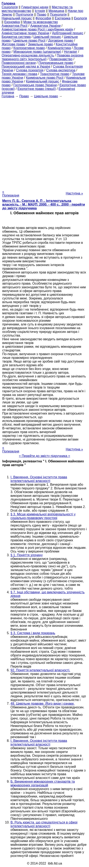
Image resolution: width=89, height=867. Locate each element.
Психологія (58, 14)
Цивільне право (46, 96)
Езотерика (63, 18)
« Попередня (10, 193)
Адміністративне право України (25, 33)
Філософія (43, 18)
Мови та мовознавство (40, 22)
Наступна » (74, 193)
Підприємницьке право (56, 63)
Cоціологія (10, 7)
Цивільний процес (47, 37)
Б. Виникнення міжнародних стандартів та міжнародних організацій (43, 783)
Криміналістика (59, 48)
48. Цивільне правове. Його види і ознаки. (43, 703)
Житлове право (13, 44)
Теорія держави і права (19, 74)
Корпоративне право (29, 48)
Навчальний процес (17, 18)
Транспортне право (54, 74)
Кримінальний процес (42, 81)
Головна (8, 96)
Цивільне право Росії (29, 40)
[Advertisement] (44, 142)
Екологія (80, 18)
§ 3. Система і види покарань (33, 633)
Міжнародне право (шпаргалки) (37, 51)
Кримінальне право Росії (44, 77)
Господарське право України (35, 85)
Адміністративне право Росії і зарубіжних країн (37, 29)
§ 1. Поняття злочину (27, 555)
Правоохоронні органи (19, 63)
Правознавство (61, 59)
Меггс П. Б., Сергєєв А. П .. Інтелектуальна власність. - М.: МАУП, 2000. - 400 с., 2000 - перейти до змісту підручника (43, 204)
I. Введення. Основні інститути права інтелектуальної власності (39, 479)
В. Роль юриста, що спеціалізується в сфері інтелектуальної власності (44, 824)
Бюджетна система (16, 37)
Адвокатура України (45, 25)
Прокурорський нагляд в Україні (26, 66)
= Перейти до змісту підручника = (44, 456)
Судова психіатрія (29, 70)
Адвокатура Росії (15, 25)
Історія (40, 11)
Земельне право (40, 44)
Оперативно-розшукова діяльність (28, 55)
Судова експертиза (60, 70)
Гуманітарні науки (34, 7)
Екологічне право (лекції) (37, 89)
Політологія (24, 14)
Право (41, 14)
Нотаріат (70, 51)
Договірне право (60, 40)
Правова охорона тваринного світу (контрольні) (42, 57)
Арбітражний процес (67, 33)
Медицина (56, 11)
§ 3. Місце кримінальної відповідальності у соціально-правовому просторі (43, 516)
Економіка (12, 22)
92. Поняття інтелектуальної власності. (40, 670)
